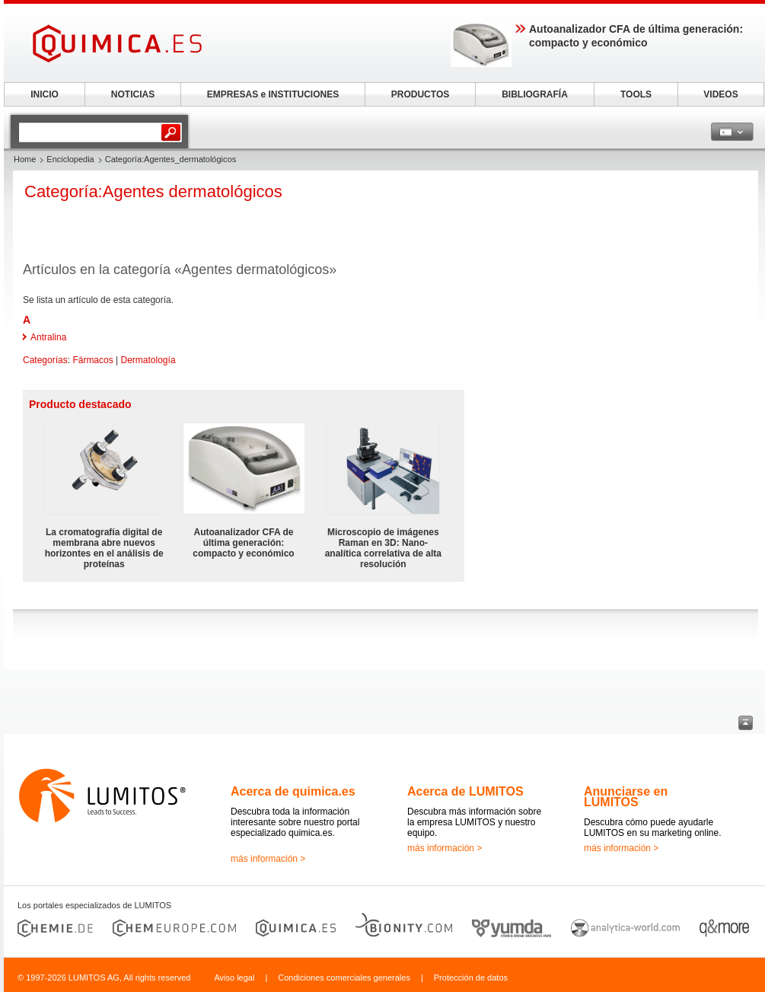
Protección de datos (471, 977)
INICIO (44, 94)
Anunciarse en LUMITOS (626, 797)
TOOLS (636, 94)
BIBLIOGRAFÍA (535, 94)
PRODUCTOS (420, 94)
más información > (268, 858)
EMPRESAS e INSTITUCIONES (273, 94)
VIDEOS (720, 94)
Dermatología (148, 360)
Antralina (48, 337)
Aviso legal (234, 977)
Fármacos (92, 360)
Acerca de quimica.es (293, 791)
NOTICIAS (133, 94)
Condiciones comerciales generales (344, 977)
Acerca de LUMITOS (465, 791)
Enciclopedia (70, 159)
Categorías (45, 360)
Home (25, 159)
